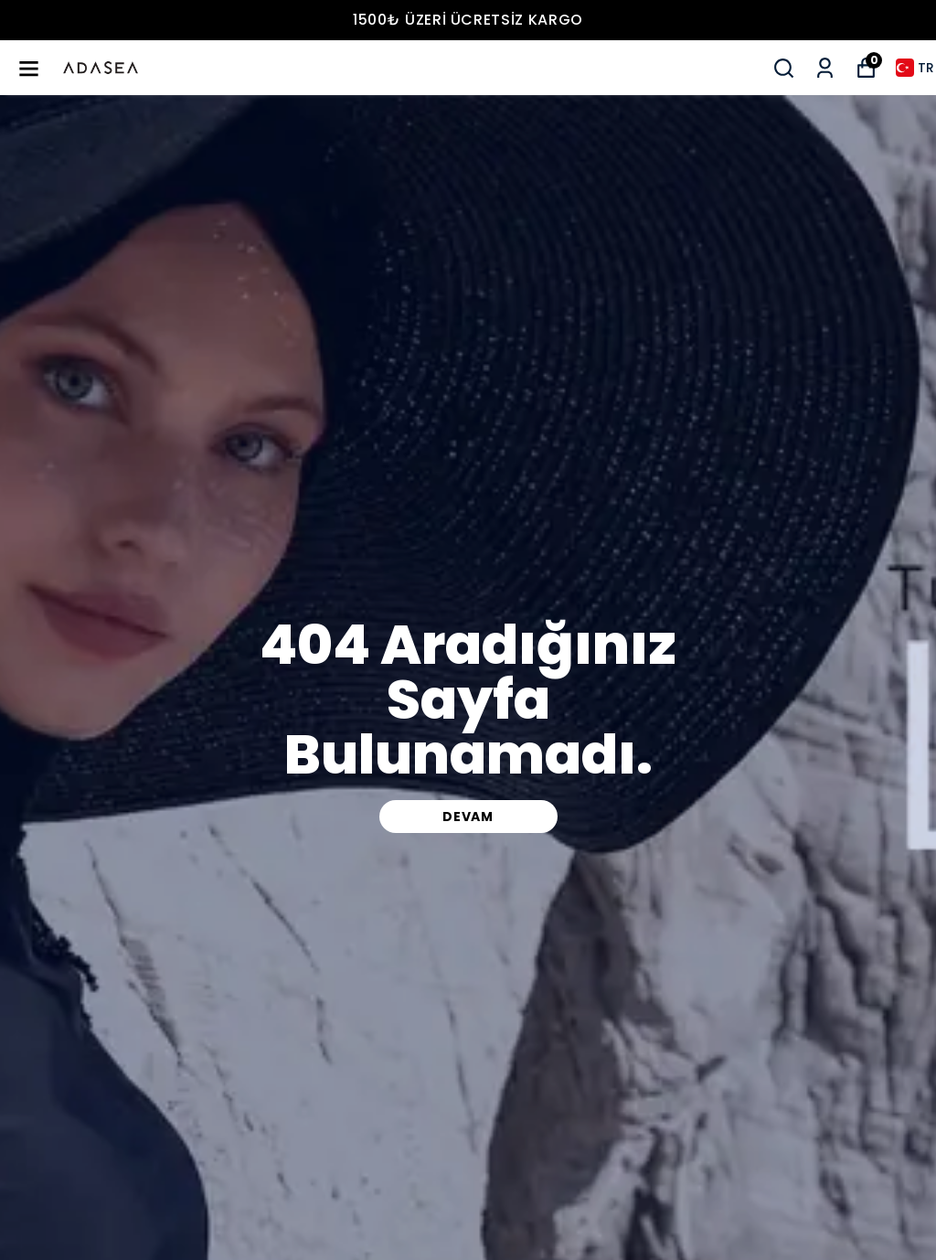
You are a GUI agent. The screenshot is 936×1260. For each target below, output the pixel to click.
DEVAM (468, 816)
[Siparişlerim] (825, 68)
